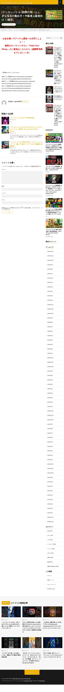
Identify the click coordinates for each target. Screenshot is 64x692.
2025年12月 (50, 254)
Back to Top (32, 677)
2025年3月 (50, 294)
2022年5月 (50, 442)
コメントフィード (52, 583)
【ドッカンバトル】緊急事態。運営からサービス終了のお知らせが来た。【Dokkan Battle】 (54, 171)
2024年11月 (50, 311)
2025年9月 (50, 268)
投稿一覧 (25, 105)
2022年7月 (50, 434)
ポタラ (12, 27)
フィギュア (50, 543)
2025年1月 (50, 303)
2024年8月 (50, 324)
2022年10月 (50, 421)
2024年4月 (50, 342)
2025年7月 (50, 276)
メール (4, 196)
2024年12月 (50, 307)
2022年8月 (50, 429)
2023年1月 (50, 407)
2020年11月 (50, 521)
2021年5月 (50, 495)
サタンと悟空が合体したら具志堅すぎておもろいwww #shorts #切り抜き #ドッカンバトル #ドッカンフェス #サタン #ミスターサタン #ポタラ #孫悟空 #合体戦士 (32, 627)
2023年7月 (50, 381)
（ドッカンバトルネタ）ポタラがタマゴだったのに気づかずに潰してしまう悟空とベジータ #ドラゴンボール (11, 625)
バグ (30, 8)
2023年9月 (50, 372)
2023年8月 (50, 377)
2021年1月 (50, 512)
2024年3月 (50, 346)
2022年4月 (50, 447)
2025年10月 (50, 263)
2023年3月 (50, 399)
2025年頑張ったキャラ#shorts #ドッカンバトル (58, 101)
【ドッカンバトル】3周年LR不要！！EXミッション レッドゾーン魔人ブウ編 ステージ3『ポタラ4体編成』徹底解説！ (26, 147)
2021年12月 (50, 464)
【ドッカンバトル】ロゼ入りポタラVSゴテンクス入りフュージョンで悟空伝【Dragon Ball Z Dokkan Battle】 (26, 132)
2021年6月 (50, 491)
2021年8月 (50, 482)
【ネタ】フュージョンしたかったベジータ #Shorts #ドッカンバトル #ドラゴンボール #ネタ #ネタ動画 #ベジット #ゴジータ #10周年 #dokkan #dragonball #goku (32, 661)
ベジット (49, 548)
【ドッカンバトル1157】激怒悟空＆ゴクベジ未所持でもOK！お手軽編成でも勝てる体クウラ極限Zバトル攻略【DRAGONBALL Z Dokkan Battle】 (54, 151)
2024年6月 (50, 333)
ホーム (3, 8)
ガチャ (49, 535)
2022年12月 (50, 412)
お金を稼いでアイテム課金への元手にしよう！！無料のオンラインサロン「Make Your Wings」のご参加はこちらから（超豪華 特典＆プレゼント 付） (22, 49)
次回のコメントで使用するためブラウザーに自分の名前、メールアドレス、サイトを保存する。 (22, 211)
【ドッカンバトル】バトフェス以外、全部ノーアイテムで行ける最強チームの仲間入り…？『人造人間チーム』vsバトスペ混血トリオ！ (58, 80)
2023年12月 (50, 359)
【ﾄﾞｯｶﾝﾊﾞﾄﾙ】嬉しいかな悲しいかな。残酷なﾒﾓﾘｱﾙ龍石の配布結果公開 (10, 656)
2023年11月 (50, 364)
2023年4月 (50, 394)
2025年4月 (50, 289)
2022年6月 (50, 438)
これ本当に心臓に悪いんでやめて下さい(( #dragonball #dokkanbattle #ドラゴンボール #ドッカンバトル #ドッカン (52, 627)
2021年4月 (50, 499)
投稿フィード (50, 579)
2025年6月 (50, 281)
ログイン (49, 574)
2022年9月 (50, 425)
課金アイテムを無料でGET (15, 8)
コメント (4, 172)
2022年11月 (50, 416)
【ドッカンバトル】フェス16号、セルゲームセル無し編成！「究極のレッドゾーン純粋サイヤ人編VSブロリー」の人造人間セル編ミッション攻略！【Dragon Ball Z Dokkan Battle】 (58, 118)
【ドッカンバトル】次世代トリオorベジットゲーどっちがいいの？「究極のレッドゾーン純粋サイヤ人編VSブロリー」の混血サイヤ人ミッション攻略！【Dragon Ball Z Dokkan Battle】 (58, 60)
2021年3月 (50, 504)
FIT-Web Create (28, 685)
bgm (48, 530)
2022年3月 (50, 451)
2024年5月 (50, 338)
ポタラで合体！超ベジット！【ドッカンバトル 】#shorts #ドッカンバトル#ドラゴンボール (52, 657)
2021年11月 (50, 469)
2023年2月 (50, 403)
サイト (3, 203)
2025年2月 (50, 298)
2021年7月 (50, 486)
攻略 (25, 8)
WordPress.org (51, 588)
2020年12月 (50, 517)
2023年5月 (50, 390)
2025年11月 (50, 259)
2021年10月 (50, 473)
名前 (3, 189)
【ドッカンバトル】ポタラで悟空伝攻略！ (22, 121)
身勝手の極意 (50, 198)
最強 (48, 175)
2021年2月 (50, 508)
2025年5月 (50, 285)
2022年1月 (50, 460)
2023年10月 (50, 368)
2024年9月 (50, 320)
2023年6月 (50, 386)
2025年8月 (50, 272)
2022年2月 (50, 456)
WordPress (5, 688)
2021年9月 (50, 477)
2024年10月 (50, 316)
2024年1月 (50, 355)
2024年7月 (50, 329)
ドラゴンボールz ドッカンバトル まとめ (22, 683)
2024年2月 (50, 351)
